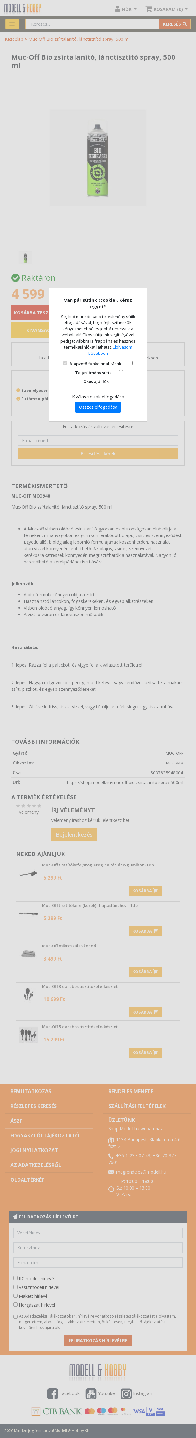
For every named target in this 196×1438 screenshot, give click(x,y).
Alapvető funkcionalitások (95, 363)
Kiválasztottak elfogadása (98, 397)
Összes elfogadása (98, 407)
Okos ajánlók (96, 381)
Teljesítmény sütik (93, 372)
